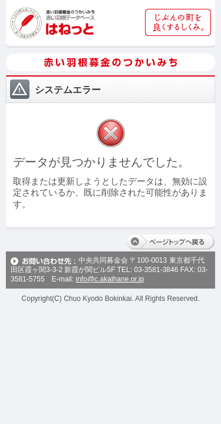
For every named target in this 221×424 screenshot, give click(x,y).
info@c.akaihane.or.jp (109, 279)
